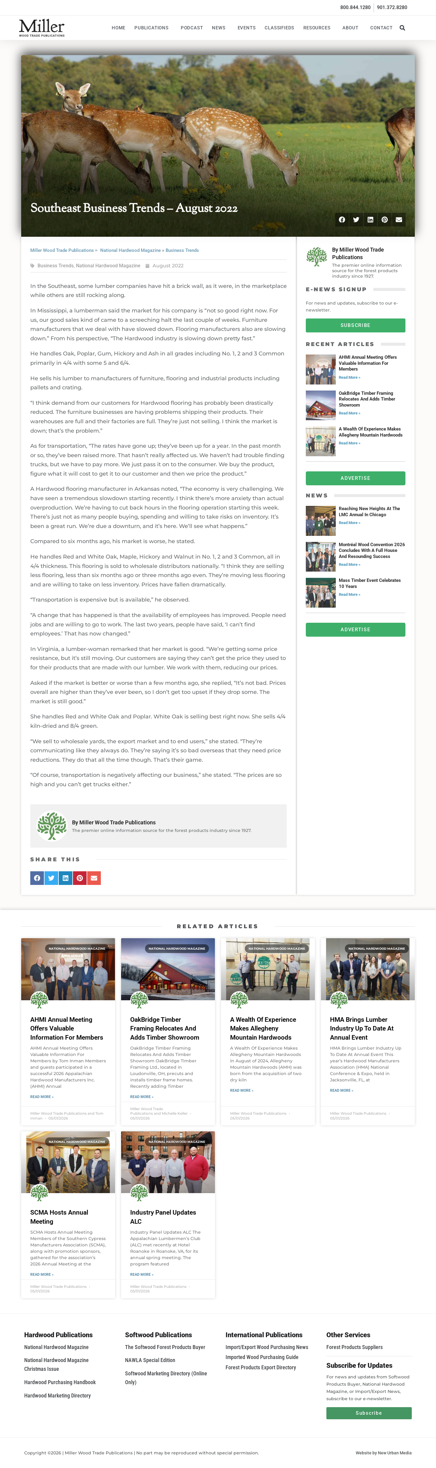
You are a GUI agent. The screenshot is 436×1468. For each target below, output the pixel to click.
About (351, 28)
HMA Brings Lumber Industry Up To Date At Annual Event (362, 1028)
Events (247, 28)
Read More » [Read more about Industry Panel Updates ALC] (142, 1274)
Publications (153, 28)
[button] (402, 28)
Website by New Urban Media (384, 1452)
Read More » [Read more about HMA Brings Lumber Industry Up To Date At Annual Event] (341, 1090)
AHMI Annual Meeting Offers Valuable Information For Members (66, 1028)
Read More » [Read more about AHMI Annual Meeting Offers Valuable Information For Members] (42, 1097)
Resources (318, 28)
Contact (381, 28)
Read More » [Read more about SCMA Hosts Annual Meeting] (42, 1274)
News (220, 28)
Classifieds (279, 28)
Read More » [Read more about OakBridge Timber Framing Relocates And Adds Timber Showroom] (142, 1097)
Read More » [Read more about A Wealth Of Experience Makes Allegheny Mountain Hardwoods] (241, 1090)
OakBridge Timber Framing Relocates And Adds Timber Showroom (164, 1028)
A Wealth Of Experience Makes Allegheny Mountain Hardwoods (263, 1028)
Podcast (192, 28)
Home (118, 28)
